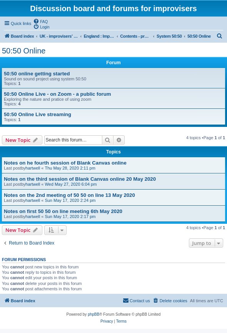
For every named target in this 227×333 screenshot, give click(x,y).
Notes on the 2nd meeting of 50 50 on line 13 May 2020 (69, 195)
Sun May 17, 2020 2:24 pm (70, 200)
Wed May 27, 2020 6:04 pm (71, 184)
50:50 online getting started (37, 74)
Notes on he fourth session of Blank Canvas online (65, 163)
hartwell (32, 168)
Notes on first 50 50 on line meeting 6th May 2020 (63, 211)
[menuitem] (40, 21)
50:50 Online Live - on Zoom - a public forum (57, 94)
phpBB (93, 314)
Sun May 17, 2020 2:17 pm (70, 216)
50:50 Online (23, 51)
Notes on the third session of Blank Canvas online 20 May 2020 (80, 179)
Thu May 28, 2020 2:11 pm (70, 168)
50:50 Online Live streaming (37, 114)
